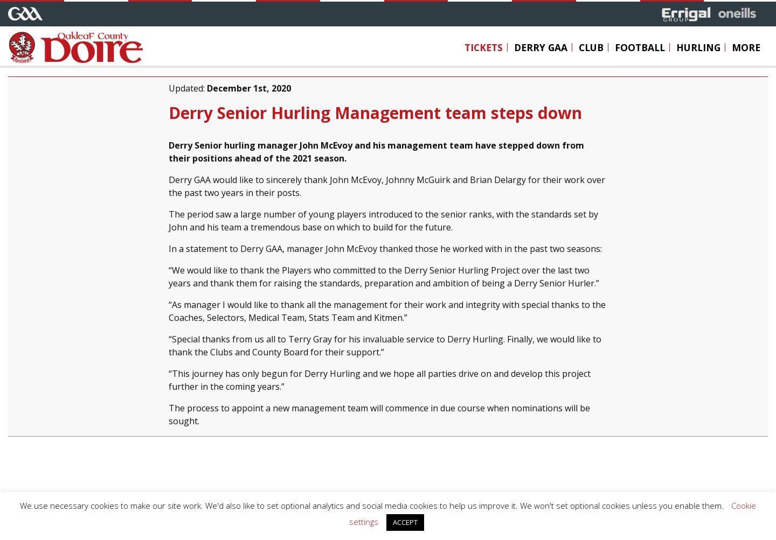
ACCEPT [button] (405, 522)
